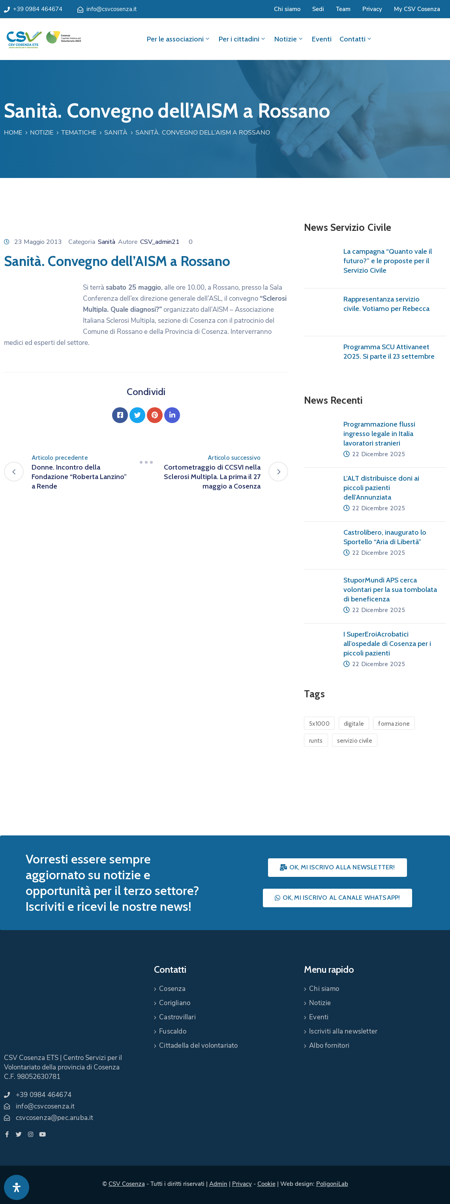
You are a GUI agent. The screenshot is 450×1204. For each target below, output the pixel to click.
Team (343, 9)
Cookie (266, 1184)
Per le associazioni (179, 39)
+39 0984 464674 (37, 9)
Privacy (372, 9)
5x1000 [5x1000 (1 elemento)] (319, 723)
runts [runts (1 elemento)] (316, 740)
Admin (218, 1184)
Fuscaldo (172, 1031)
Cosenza (172, 988)
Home (13, 132)
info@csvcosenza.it (111, 9)
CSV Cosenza (127, 1184)
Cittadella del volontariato (198, 1045)
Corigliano (174, 1002)
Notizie (289, 39)
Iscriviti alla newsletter (343, 1031)
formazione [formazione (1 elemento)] (394, 723)
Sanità (116, 132)
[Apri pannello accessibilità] (16, 1187)
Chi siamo (287, 9)
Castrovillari (177, 1017)
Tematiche (78, 132)
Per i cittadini (242, 39)
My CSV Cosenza (417, 9)
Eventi (322, 39)
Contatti (356, 39)
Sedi (318, 9)
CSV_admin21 (160, 242)
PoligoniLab (332, 1184)
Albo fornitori (329, 1045)
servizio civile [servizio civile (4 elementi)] (355, 740)
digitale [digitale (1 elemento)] (354, 723)
